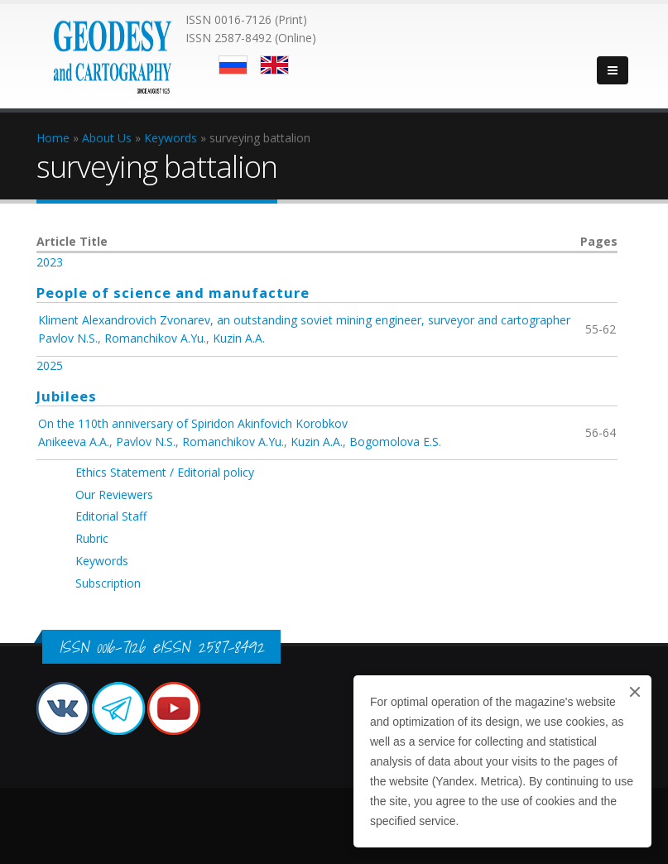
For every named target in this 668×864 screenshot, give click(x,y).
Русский (233, 64)
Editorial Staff (111, 516)
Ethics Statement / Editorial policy (164, 472)
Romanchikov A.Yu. (155, 338)
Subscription (108, 583)
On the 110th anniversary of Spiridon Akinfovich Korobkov (193, 423)
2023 (49, 262)
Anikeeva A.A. (73, 441)
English (274, 64)
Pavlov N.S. (68, 338)
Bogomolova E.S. (395, 441)
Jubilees (66, 396)
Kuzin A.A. (239, 338)
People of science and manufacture (173, 292)
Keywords (101, 561)
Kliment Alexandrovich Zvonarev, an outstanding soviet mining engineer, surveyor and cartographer (304, 320)
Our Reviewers (114, 494)
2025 (49, 365)
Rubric (91, 538)
